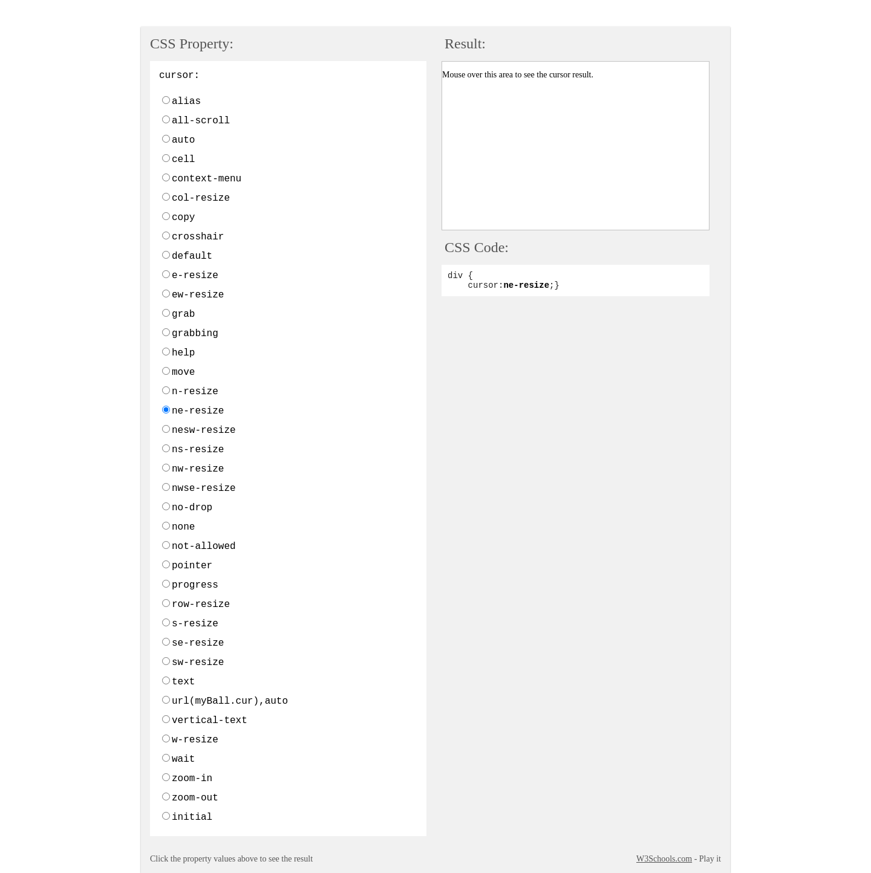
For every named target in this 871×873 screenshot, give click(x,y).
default (192, 256)
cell (183, 159)
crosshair (198, 237)
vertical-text (209, 720)
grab (183, 314)
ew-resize (198, 295)
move (183, 372)
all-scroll (201, 120)
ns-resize (198, 449)
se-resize (198, 643)
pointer (192, 565)
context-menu (206, 179)
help (183, 353)
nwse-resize (204, 488)
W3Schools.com (664, 858)
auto (183, 140)
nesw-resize (204, 430)
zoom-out (195, 798)
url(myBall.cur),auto (230, 701)
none (183, 527)
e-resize (195, 275)
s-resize (195, 623)
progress (195, 585)
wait (183, 759)
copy (183, 217)
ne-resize (198, 411)
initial (192, 817)
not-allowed (204, 546)
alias (186, 101)
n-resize (195, 391)
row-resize (201, 604)
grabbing (195, 333)
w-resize (195, 740)
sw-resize (198, 662)
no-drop (192, 507)
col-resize (201, 198)
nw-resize (198, 469)
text (183, 682)
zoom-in (192, 778)
